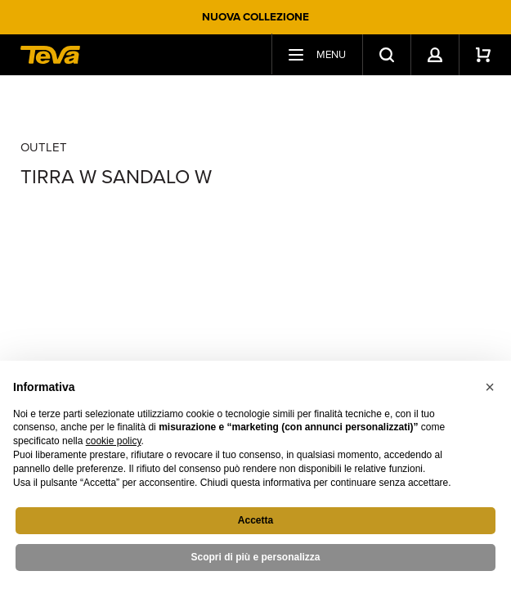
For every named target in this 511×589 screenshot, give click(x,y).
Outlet (43, 147)
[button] (490, 387)
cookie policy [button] (113, 441)
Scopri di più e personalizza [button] (255, 557)
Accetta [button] (255, 520)
